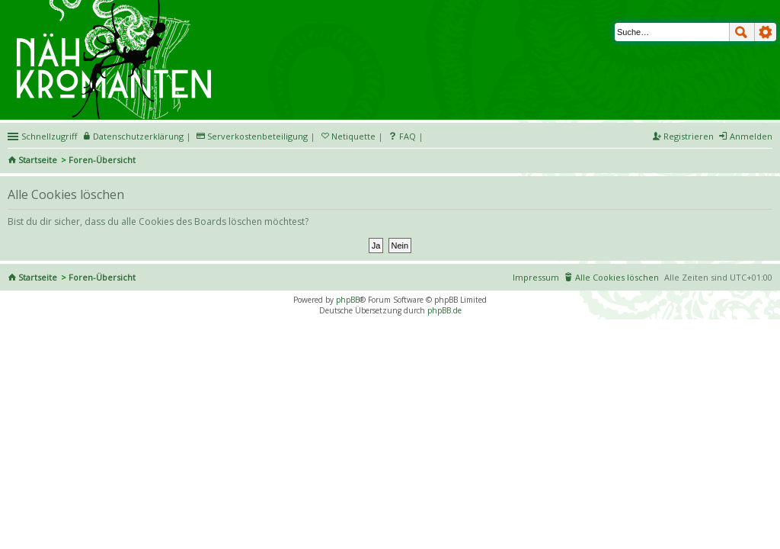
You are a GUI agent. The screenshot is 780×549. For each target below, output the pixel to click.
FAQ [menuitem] (407, 136)
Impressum (536, 277)
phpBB (348, 299)
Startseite (37, 159)
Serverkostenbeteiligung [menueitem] (257, 136)
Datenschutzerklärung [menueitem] (138, 136)
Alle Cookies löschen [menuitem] (617, 277)
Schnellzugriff (49, 136)
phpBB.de (444, 310)
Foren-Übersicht (102, 159)
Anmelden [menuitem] (751, 136)
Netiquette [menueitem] (353, 136)
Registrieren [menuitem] (688, 136)
